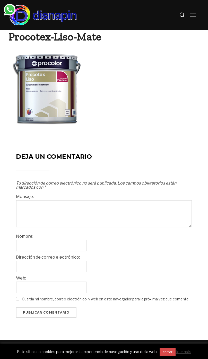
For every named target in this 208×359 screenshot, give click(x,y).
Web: (21, 278)
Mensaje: (25, 197)
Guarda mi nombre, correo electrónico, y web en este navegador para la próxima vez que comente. (105, 299)
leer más (183, 351)
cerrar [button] (167, 352)
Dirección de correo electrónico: (48, 257)
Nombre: (24, 236)
